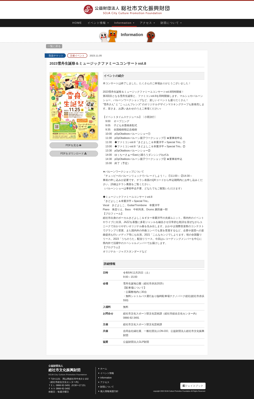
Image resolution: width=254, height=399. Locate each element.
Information (124, 22)
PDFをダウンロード (73, 153)
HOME (77, 22)
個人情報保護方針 (107, 391)
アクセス (147, 22)
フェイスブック (193, 385)
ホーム (102, 368)
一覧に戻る (54, 46)
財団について (171, 22)
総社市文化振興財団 (72, 370)
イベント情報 (98, 22)
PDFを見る (74, 145)
